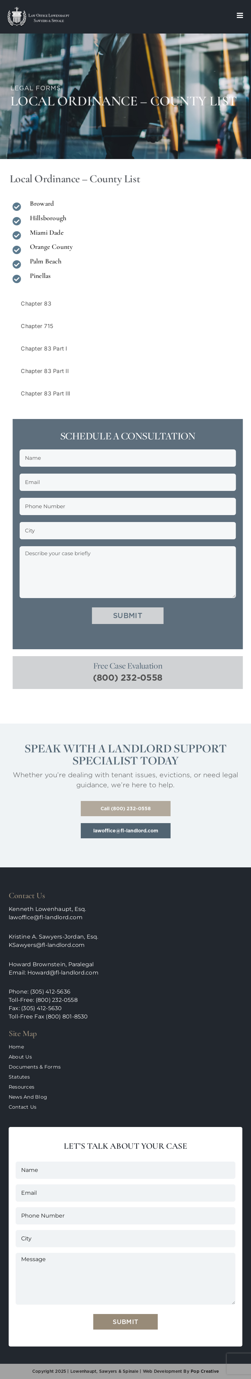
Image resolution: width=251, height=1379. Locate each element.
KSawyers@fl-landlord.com (47, 945)
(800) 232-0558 (131, 677)
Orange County (49, 247)
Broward (40, 203)
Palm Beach (44, 261)
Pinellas (38, 276)
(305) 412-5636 (50, 991)
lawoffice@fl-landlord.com (46, 917)
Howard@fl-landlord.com (62, 972)
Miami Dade (45, 233)
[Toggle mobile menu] (240, 15)
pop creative (204, 1371)
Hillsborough (46, 218)
